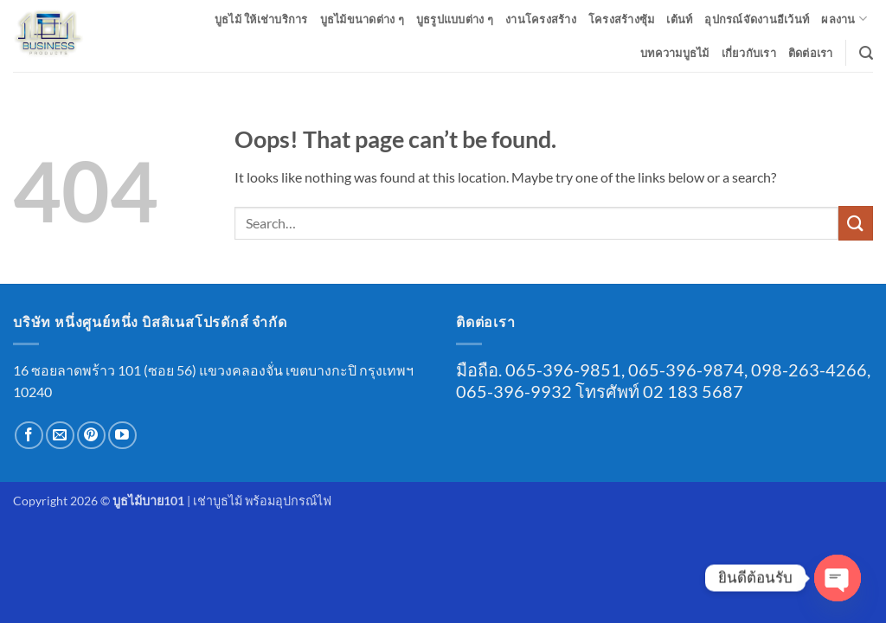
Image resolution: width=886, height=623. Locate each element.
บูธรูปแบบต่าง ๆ (454, 19)
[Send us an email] (60, 435)
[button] (866, 53)
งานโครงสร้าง (540, 19)
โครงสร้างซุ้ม (621, 19)
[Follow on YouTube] (122, 435)
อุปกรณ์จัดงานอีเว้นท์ (756, 19)
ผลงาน (844, 18)
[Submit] (855, 223)
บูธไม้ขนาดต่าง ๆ (362, 19)
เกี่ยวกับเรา (749, 53)
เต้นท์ (679, 19)
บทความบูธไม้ (674, 53)
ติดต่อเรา (810, 53)
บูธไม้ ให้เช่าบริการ (261, 19)
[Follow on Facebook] (29, 435)
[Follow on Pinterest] (91, 435)
